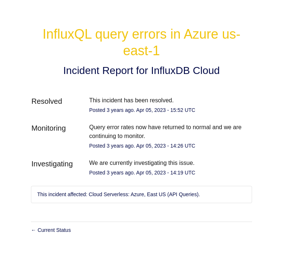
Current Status (51, 230)
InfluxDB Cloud (185, 70)
